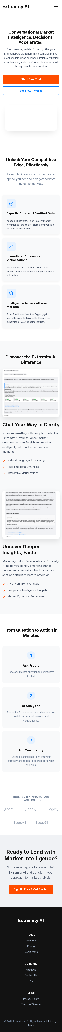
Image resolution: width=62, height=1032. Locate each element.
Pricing (31, 946)
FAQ (31, 980)
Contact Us (31, 975)
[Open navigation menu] (56, 6)
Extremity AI (15, 6)
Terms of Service (31, 1004)
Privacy (52, 1021)
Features (31, 940)
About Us (31, 969)
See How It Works (31, 90)
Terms (31, 1025)
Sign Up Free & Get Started (31, 889)
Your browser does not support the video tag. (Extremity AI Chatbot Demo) (31, 118)
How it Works (31, 951)
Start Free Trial (31, 79)
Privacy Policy (31, 998)
